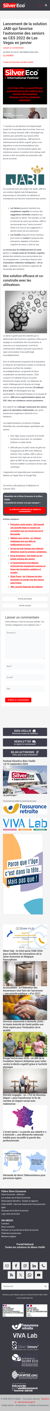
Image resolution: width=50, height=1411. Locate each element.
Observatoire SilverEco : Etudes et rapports (19, 1201)
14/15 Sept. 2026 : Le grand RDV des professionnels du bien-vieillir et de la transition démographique (25, 91)
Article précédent (25, 599)
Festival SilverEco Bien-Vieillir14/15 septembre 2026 (19, 762)
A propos (5, 1223)
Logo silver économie (10, 1214)
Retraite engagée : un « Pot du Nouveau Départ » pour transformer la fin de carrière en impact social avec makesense (24, 1099)
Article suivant (25, 605)
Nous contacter (8, 1227)
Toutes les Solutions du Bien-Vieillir (18, 62)
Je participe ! (10, 795)
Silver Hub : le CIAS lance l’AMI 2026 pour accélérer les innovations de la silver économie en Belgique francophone (23, 955)
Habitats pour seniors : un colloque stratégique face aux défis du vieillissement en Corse (25, 541)
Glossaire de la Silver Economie (14, 1210)
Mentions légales (8, 1236)
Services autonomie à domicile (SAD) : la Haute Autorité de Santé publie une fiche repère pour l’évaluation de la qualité (24, 1026)
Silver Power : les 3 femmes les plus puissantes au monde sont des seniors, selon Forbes (27, 579)
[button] (46, 5)
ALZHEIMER (8, 55)
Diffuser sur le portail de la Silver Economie (19, 1230)
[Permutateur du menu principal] (39, 5)
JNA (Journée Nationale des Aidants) (26, 587)
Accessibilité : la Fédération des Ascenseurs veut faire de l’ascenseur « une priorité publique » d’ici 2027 (23, 990)
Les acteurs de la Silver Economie (15, 1198)
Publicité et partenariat (11, 1233)
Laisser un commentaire (13, 48)
